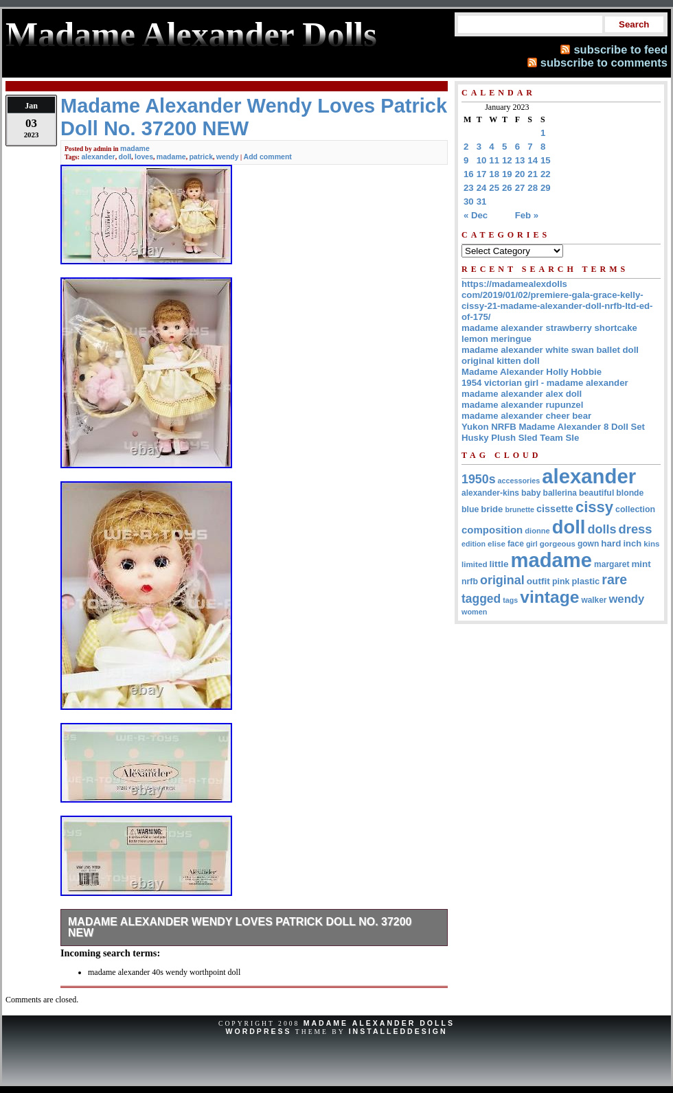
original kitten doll (500, 361)
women (474, 612)
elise (496, 543)
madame (135, 148)
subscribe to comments (604, 62)
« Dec (476, 215)
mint (640, 564)
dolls (601, 529)
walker (593, 600)
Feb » (526, 215)
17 (482, 174)
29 (545, 188)
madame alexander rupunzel (522, 405)
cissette (554, 508)
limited (474, 564)
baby (531, 493)
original (502, 580)
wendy (227, 156)
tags (510, 600)
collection (635, 509)
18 (494, 174)
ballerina (560, 493)
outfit (538, 581)
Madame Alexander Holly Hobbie (531, 372)
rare (614, 579)
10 (482, 160)
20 (520, 174)
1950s (478, 479)
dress (635, 529)
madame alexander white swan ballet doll (550, 350)
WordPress (258, 1031)
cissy (594, 507)
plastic (585, 581)
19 (507, 174)
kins (651, 543)
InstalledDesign (398, 1031)
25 (494, 188)
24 (482, 188)
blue (470, 509)
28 (532, 188)
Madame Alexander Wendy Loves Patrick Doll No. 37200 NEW (240, 927)
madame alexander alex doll (521, 394)
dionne (537, 531)
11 (494, 160)
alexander (98, 156)
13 (520, 160)
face (515, 544)
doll (125, 156)
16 (469, 174)
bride (492, 509)
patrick (201, 156)
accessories (519, 480)
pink (561, 581)
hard (611, 543)
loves (144, 156)
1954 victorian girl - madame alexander (544, 383)
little (499, 564)
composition (492, 530)
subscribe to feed (620, 49)
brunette (519, 509)
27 (520, 188)
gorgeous (557, 544)
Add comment (268, 156)
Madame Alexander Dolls (379, 1023)
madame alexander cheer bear (526, 416)
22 (545, 174)
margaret (611, 564)
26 (507, 188)
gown (588, 544)
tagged (481, 599)
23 (469, 188)
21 (532, 174)
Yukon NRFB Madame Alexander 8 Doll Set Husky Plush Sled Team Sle (553, 432)
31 (482, 201)
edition (473, 544)
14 (532, 160)
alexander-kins (490, 493)
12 (507, 160)
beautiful (596, 493)
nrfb (469, 581)
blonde (629, 493)
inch (632, 543)
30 (469, 201)
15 (545, 160)
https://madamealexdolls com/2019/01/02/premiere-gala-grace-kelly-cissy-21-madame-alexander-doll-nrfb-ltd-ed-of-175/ (556, 300)
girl (532, 544)
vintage (549, 597)
